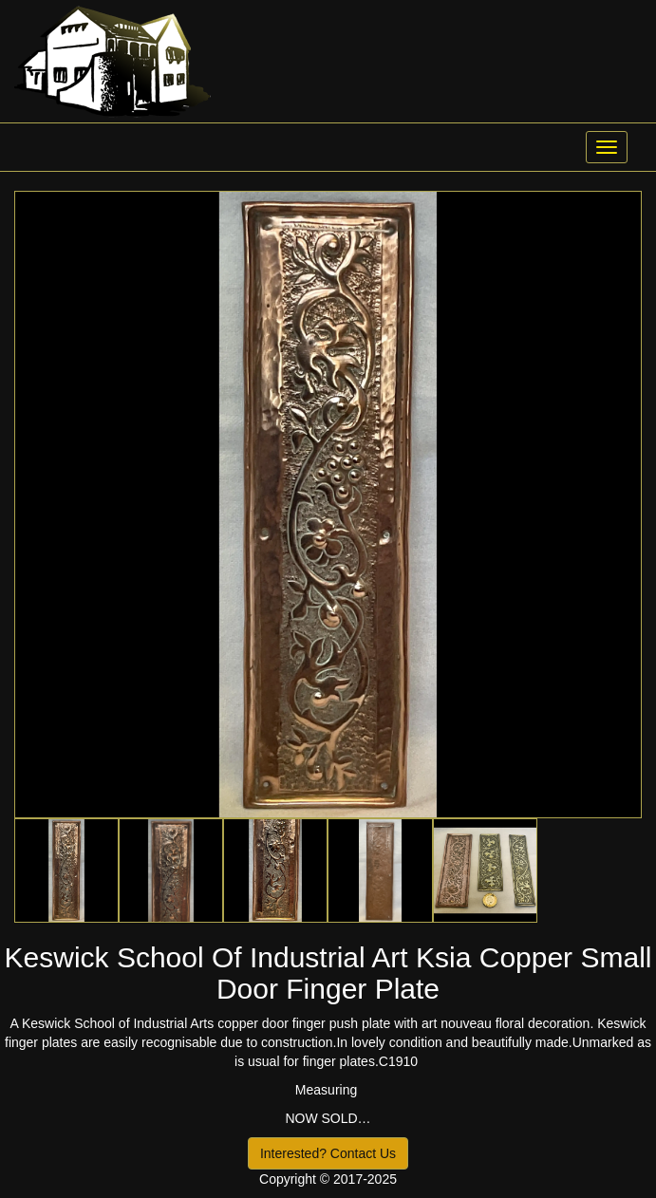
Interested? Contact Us (328, 1153)
